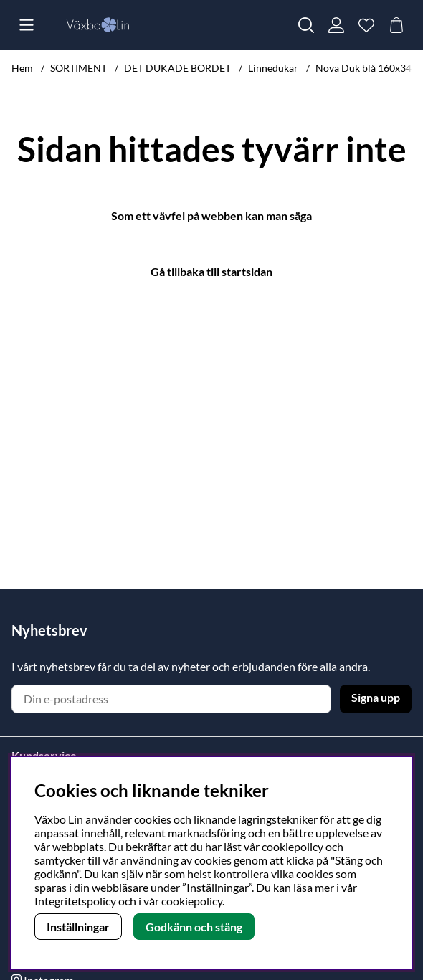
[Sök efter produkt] (306, 25)
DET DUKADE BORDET (177, 68)
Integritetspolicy (75, 901)
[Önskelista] (366, 25)
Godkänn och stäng (194, 926)
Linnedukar (273, 68)
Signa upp (375, 697)
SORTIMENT (78, 68)
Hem (22, 68)
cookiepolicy (191, 901)
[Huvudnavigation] (26, 25)
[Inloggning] (336, 25)
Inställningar (78, 926)
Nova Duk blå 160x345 (366, 68)
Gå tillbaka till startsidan (211, 271)
